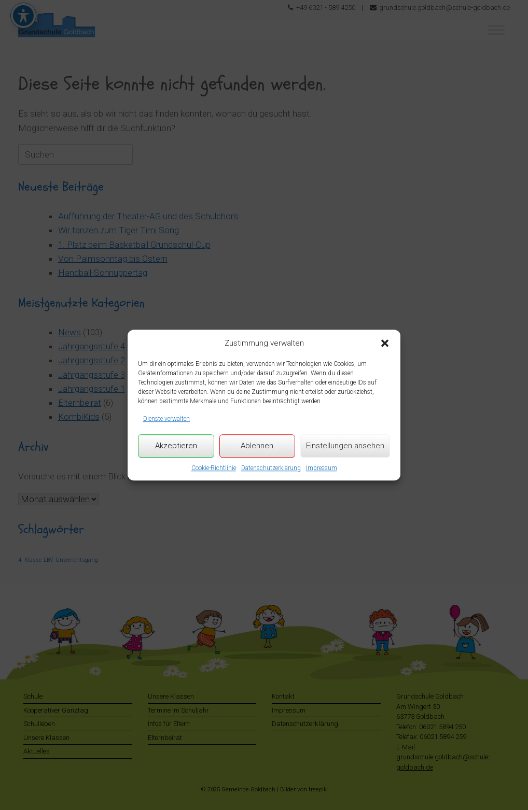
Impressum (321, 468)
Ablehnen (257, 445)
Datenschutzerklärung (271, 468)
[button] (385, 343)
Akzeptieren (176, 445)
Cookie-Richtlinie (213, 468)
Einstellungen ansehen (345, 445)
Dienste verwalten (166, 418)
